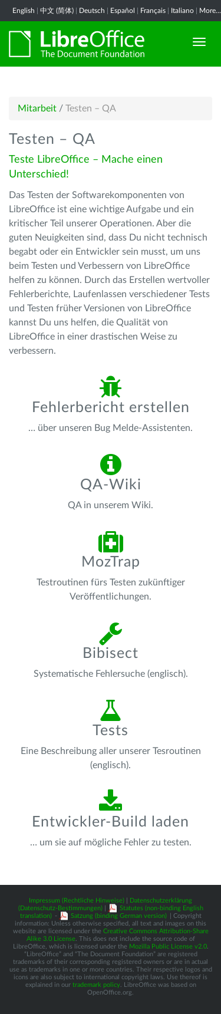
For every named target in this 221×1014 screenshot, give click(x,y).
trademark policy (96, 985)
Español (122, 10)
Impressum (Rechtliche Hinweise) (76, 900)
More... (210, 10)
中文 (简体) (57, 10)
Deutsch (92, 10)
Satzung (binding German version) (119, 916)
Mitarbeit (37, 108)
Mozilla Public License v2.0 (168, 946)
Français (153, 10)
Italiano (182, 10)
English (23, 10)
